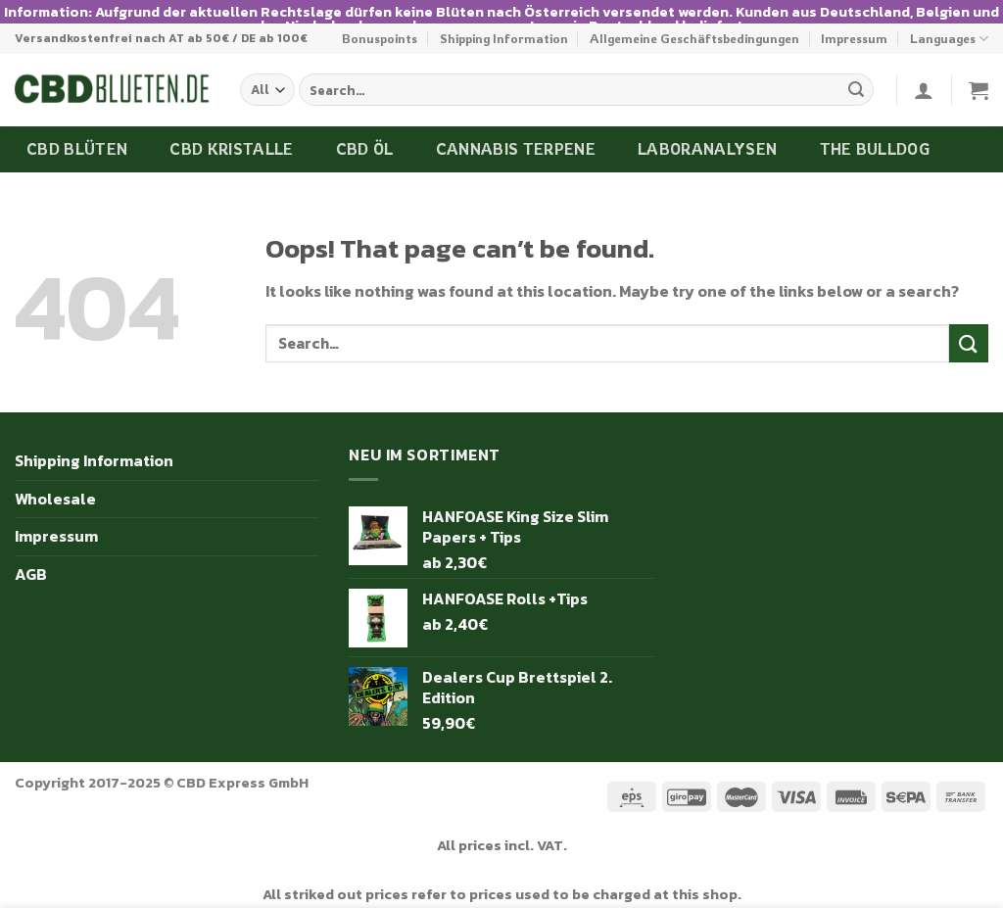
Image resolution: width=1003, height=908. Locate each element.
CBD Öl (365, 133)
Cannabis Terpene (516, 133)
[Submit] (856, 74)
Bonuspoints (379, 22)
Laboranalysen (707, 133)
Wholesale (55, 483)
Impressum (854, 22)
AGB (31, 558)
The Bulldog (875, 133)
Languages (949, 23)
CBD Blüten (76, 133)
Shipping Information (504, 22)
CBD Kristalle (231, 133)
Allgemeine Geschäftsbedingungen (694, 22)
